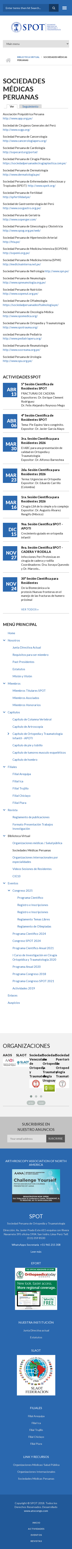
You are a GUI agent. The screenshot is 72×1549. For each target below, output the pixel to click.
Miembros (14, 683)
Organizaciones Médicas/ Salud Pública (36, 1464)
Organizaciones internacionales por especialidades (35, 859)
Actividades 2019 (23, 988)
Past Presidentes (23, 662)
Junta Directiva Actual (26, 647)
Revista (12, 810)
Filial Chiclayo (21, 795)
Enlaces (12, 995)
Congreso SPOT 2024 (26, 940)
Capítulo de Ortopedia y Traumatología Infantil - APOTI (37, 736)
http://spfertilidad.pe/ (17, 197)
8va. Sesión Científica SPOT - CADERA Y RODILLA (42, 549)
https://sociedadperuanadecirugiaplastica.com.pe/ (34, 163)
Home (11, 633)
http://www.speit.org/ (42, 185)
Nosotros (14, 640)
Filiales (12, 767)
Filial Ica (17, 781)
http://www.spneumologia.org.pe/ (24, 282)
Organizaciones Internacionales (36, 1471)
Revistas (36, 1541)
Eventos (13, 883)
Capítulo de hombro (24, 759)
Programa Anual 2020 (26, 966)
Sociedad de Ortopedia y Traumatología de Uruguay (49, 1067)
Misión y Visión (22, 676)
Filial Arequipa (21, 774)
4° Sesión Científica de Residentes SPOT (37, 417)
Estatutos (18, 669)
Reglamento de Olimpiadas (34, 926)
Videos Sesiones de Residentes (32, 869)
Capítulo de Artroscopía (27, 726)
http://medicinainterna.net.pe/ (22, 264)
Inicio (8, 60)
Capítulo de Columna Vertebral (31, 719)
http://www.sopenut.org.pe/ (20, 293)
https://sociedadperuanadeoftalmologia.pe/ (31, 305)
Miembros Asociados (25, 698)
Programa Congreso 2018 (29, 974)
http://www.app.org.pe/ (18, 118)
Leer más (36, 1251)
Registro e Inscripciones (32, 905)
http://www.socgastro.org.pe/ (22, 208)
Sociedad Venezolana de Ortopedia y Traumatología (36, 1065)
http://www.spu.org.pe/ (17, 361)
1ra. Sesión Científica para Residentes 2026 (40, 499)
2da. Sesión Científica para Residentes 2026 (40, 472)
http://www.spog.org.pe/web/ (22, 230)
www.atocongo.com (36, 1510)
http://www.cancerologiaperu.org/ (25, 140)
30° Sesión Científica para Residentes (39, 581)
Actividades (36, 1529)
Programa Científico (30, 897)
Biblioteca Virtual (28, 57)
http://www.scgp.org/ (16, 129)
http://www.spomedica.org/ (20, 316)
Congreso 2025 (22, 890)
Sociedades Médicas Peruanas (31, 850)
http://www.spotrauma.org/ (20, 327)
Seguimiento (30, 106)
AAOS (7, 1055)
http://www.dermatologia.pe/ (21, 174)
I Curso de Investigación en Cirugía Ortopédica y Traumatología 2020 (34, 957)
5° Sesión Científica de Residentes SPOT (37, 386)
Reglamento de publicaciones (31, 817)
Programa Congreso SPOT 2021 (33, 981)
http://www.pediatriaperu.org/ (22, 338)
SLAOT (21, 1055)
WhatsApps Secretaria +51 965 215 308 (36, 1244)
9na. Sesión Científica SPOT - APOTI (42, 526)
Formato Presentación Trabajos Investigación (32, 826)
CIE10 (16, 876)
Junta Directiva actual (36, 1330)
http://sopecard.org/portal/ (20, 152)
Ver (13, 106)
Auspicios (14, 1002)
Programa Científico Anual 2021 (33, 948)
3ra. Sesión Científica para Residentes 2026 (40, 441)
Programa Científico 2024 (29, 933)
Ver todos (29, 609)
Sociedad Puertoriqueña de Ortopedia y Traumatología (62, 1065)
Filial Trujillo (20, 788)
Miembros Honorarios (26, 705)
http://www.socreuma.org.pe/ (21, 349)
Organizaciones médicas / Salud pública (37, 843)
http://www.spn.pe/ (57, 271)
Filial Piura (19, 802)
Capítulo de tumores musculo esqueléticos (39, 752)
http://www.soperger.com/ (19, 219)
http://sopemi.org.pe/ (16, 253)
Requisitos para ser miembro (30, 654)
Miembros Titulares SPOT (29, 690)
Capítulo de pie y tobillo (27, 745)
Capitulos (14, 712)
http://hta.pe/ (11, 241)
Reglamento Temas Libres (33, 919)
